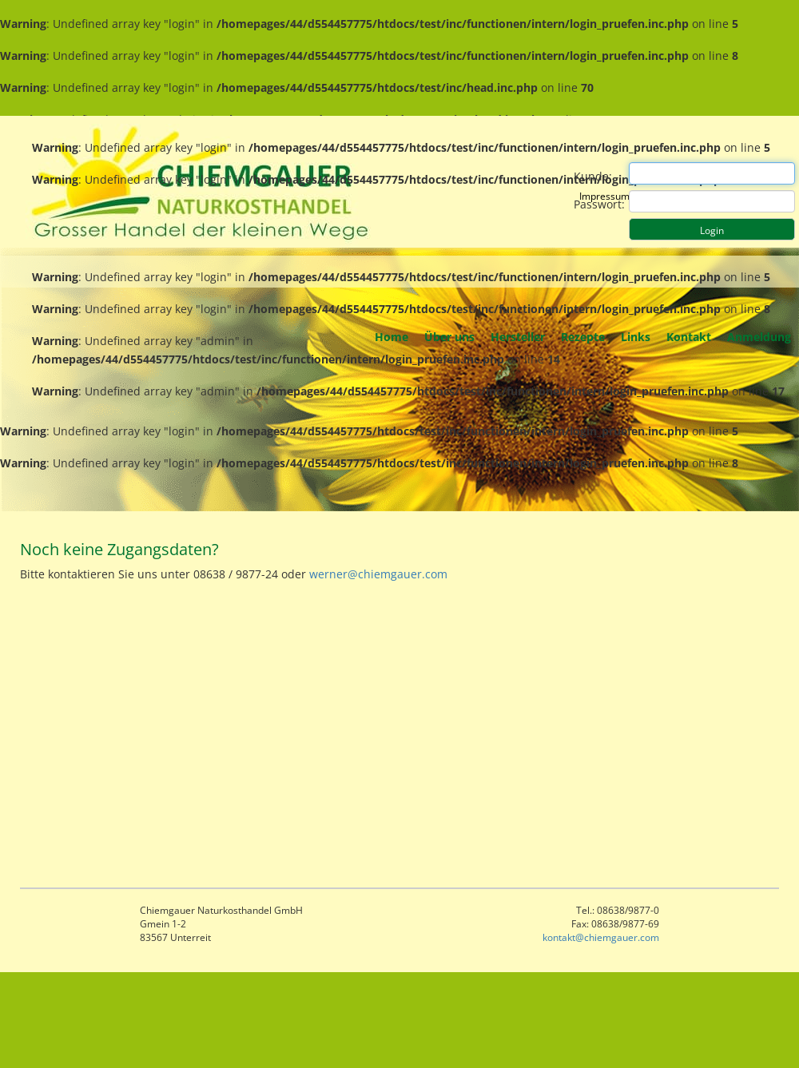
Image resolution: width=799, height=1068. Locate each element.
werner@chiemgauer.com (378, 574)
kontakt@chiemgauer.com (601, 937)
